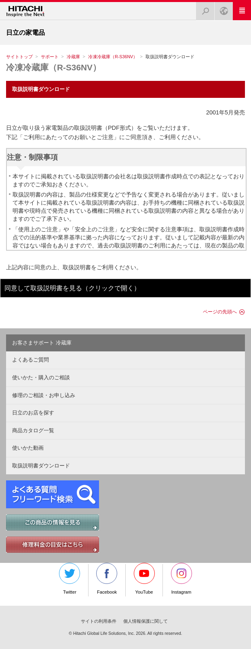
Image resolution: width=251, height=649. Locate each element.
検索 (203, 8)
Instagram (181, 578)
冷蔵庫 (73, 56)
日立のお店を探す (33, 413)
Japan (221, 8)
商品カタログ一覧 (33, 430)
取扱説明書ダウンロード (41, 466)
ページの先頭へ (220, 312)
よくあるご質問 (30, 360)
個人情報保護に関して (145, 621)
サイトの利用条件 (98, 621)
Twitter (69, 578)
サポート (50, 56)
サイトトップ (19, 56)
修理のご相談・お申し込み (43, 395)
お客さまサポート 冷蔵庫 (42, 343)
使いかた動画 (28, 448)
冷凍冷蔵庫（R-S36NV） (112, 56)
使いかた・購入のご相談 (41, 377)
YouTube (144, 578)
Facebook (106, 578)
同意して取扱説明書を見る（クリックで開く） (72, 288)
